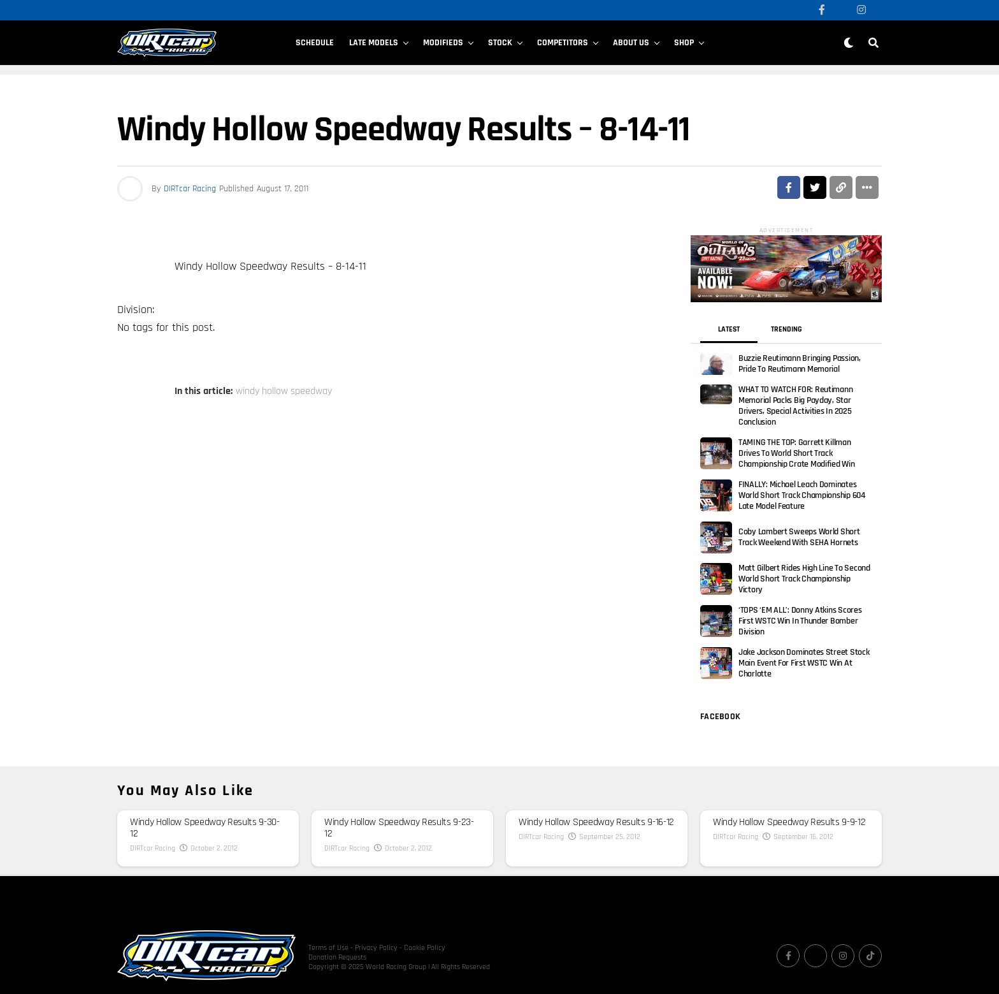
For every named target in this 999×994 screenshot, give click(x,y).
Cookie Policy (424, 932)
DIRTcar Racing (190, 188)
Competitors (562, 42)
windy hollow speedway (284, 391)
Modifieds (443, 42)
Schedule (315, 42)
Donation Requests (337, 942)
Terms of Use (328, 932)
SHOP (684, 42)
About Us (631, 42)
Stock (500, 42)
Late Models (373, 42)
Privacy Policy (376, 932)
